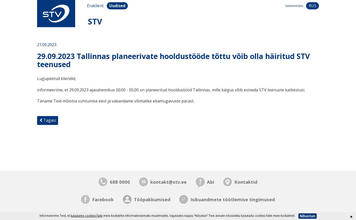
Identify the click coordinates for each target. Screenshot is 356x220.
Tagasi (48, 120)
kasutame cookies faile (87, 216)
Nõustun (307, 216)
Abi (210, 182)
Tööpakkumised (152, 199)
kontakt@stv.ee (168, 182)
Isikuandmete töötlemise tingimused (232, 199)
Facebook (103, 199)
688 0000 (120, 182)
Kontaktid (245, 182)
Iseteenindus (294, 6)
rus (312, 5)
